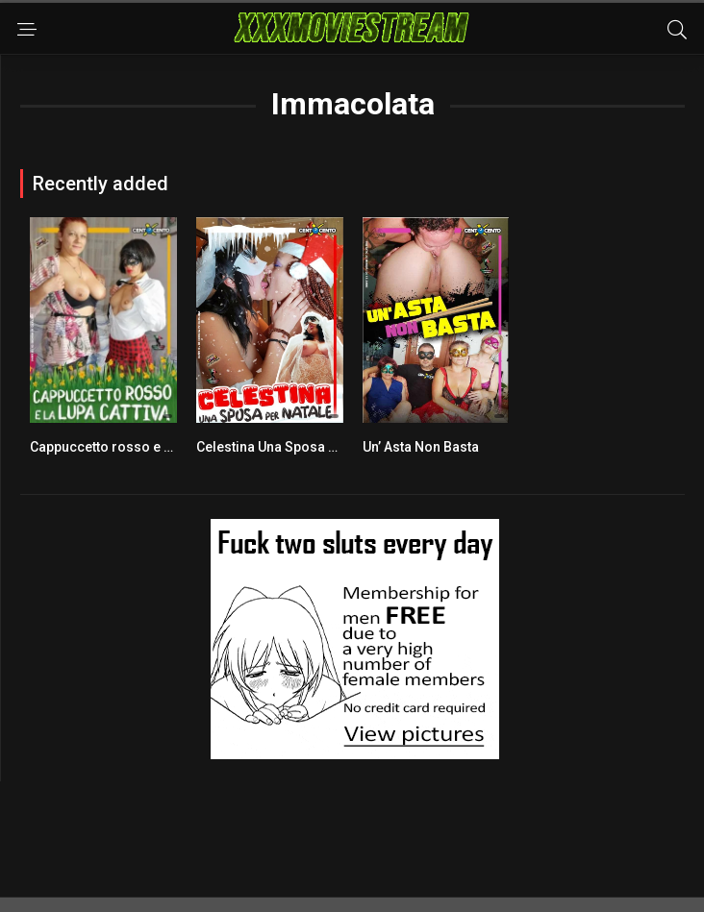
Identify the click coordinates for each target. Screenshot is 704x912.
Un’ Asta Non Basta (421, 447)
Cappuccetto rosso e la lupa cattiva (139, 447)
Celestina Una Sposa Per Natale (294, 447)
